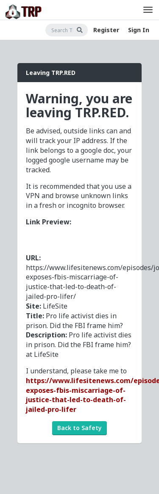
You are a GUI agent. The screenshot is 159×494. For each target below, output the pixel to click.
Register (106, 30)
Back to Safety (79, 428)
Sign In (138, 30)
